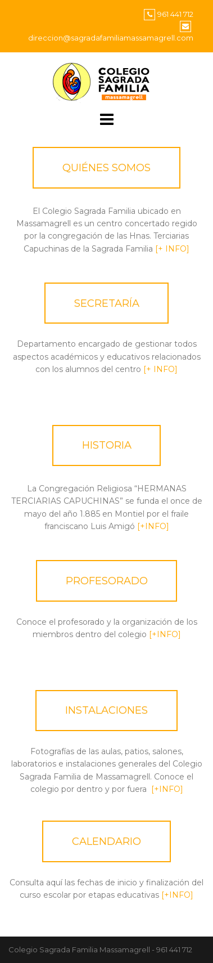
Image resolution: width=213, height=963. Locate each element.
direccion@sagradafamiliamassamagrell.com (110, 37)
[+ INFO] (172, 249)
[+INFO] (152, 526)
